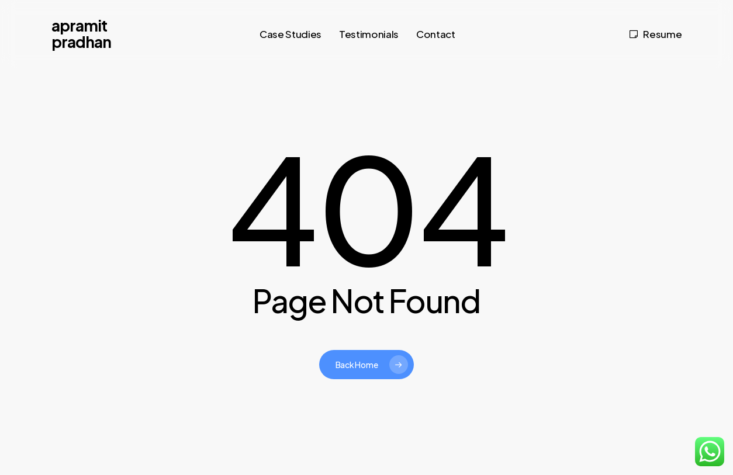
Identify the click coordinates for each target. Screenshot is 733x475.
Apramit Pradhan (81, 34)
